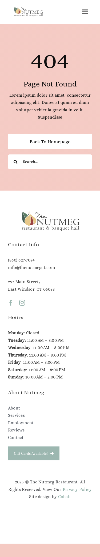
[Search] (15, 161)
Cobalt (64, 496)
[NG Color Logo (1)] (28, 8)
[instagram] (22, 303)
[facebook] (11, 303)
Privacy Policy (77, 489)
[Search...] (50, 161)
